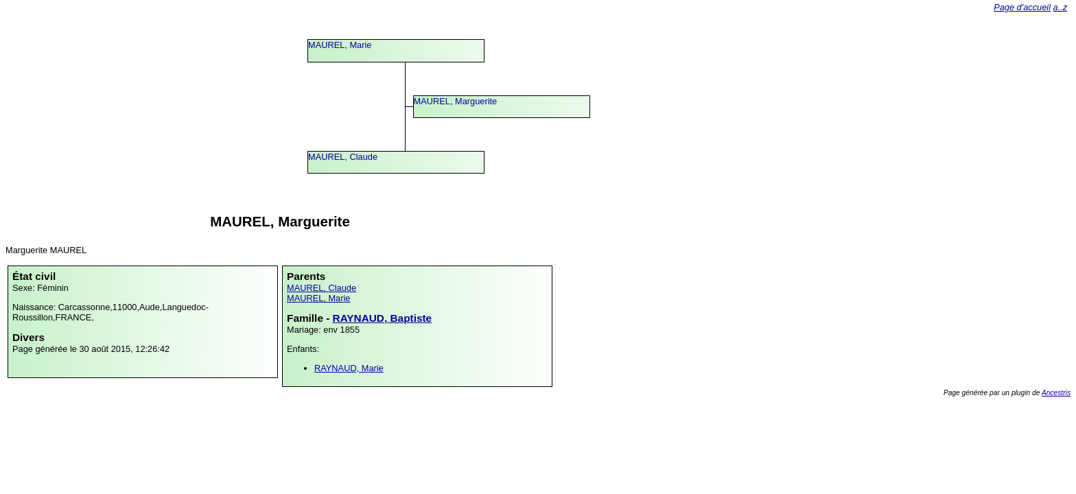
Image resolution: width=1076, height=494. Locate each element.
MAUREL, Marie (339, 45)
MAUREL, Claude (342, 157)
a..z (1060, 7)
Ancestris (1056, 393)
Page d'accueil (1022, 7)
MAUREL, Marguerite (456, 101)
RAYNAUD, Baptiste (382, 318)
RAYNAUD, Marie (349, 368)
